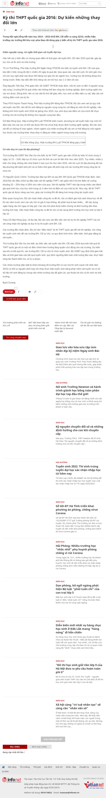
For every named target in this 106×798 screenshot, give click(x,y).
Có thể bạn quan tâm (16, 298)
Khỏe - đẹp (71, 767)
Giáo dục (10, 12)
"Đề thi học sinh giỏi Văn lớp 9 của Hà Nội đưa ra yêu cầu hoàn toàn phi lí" (79, 668)
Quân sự (96, 767)
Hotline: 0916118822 (66, 3)
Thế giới (37, 767)
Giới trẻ (59, 767)
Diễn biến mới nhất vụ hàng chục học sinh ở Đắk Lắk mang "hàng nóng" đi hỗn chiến (78, 628)
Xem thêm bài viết (53, 739)
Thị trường (25, 767)
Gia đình (48, 767)
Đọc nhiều (15, 746)
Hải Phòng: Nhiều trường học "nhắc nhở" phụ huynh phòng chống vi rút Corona (76, 549)
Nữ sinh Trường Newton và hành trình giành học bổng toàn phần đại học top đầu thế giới (78, 390)
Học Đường (61, 383)
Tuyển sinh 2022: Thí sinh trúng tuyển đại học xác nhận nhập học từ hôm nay (78, 470)
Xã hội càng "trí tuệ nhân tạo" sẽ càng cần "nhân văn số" (78, 706)
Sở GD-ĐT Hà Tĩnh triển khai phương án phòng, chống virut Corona (77, 509)
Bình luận (9, 292)
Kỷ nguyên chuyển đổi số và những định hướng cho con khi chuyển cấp (79, 430)
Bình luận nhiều (39, 746)
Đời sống (12, 767)
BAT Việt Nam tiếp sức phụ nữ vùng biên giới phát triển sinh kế (39, 325)
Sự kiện (5, 771)
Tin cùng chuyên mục (16, 337)
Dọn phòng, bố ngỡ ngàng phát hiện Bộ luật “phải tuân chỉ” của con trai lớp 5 (77, 589)
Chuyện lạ (84, 767)
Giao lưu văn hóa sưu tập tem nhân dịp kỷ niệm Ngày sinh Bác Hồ (77, 350)
